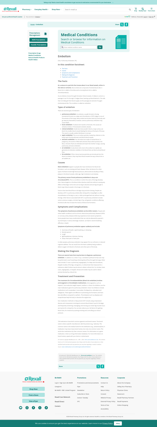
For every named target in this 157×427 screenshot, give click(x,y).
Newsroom (120, 394)
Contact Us (104, 383)
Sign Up (151, 17)
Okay (118, 423)
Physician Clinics (122, 390)
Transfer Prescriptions (38, 45)
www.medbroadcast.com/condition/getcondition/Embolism (76, 347)
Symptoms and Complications (71, 73)
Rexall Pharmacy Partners (125, 398)
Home (32, 24)
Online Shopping (122, 405)
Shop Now (56, 9)
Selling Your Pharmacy (124, 386)
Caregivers (58, 386)
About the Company (123, 383)
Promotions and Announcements (88, 383)
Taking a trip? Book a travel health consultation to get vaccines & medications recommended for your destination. (77, 2)
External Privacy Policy (108, 401)
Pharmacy (26, 9)
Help (102, 386)
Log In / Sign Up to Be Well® (64, 383)
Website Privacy (106, 398)
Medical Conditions (34, 55)
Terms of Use (105, 405)
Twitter (122, 24)
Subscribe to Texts (83, 394)
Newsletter (80, 390)
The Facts (64, 68)
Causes (64, 71)
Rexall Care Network (62, 397)
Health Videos (32, 60)
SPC (78, 401)
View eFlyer (33, 401)
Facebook (126, 24)
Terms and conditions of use (91, 339)
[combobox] (98, 9)
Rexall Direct (59, 401)
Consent (103, 394)
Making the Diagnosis (68, 75)
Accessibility (105, 409)
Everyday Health (41, 9)
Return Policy (105, 390)
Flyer (78, 386)
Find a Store (33, 395)
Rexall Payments (122, 401)
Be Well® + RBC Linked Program (65, 390)
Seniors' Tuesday (82, 398)
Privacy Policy (107, 423)
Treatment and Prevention (70, 77)
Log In (145, 17)
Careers (57, 406)
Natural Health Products (36, 57)
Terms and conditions (86, 355)
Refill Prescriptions (38, 40)
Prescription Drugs (34, 53)
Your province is (33, 17)
